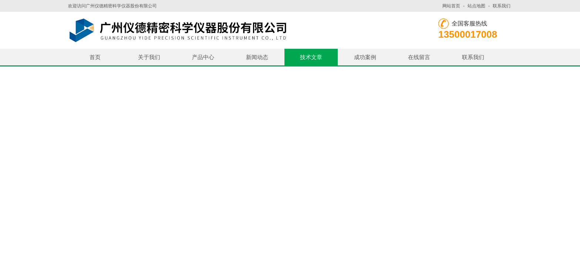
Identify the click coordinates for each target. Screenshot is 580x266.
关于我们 (149, 57)
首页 (95, 57)
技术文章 (311, 57)
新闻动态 (257, 57)
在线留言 (419, 57)
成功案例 (365, 57)
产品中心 (203, 57)
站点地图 (476, 5)
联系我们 (501, 5)
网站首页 (451, 5)
